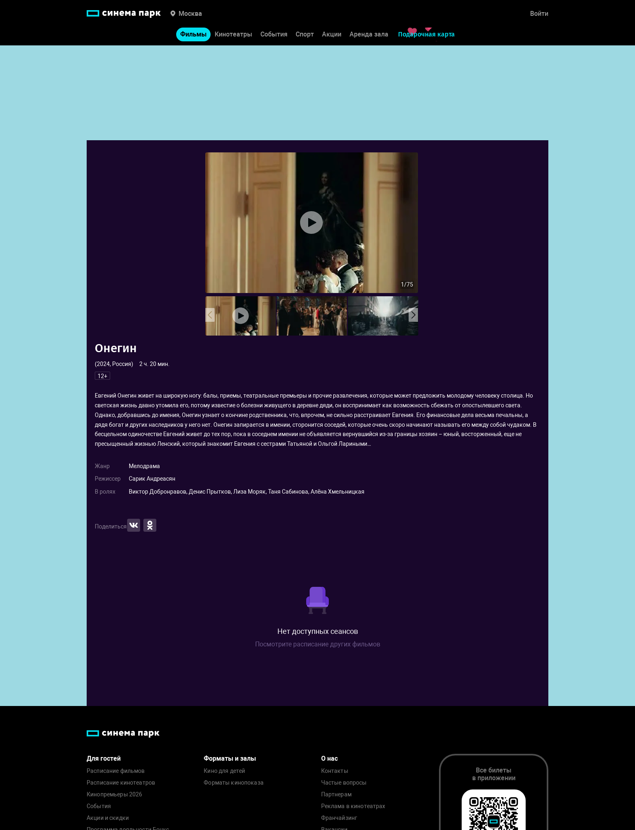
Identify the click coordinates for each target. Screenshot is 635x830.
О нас (329, 758)
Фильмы (193, 36)
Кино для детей (224, 771)
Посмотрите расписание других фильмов (317, 644)
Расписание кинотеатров (121, 783)
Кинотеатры (233, 36)
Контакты (334, 771)
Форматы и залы (230, 758)
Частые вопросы (344, 783)
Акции (331, 36)
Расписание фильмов (116, 771)
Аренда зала (368, 36)
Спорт (305, 36)
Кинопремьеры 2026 (114, 794)
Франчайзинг (339, 818)
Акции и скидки (108, 818)
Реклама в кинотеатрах (353, 806)
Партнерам (336, 794)
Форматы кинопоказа (234, 783)
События (274, 36)
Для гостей (104, 758)
